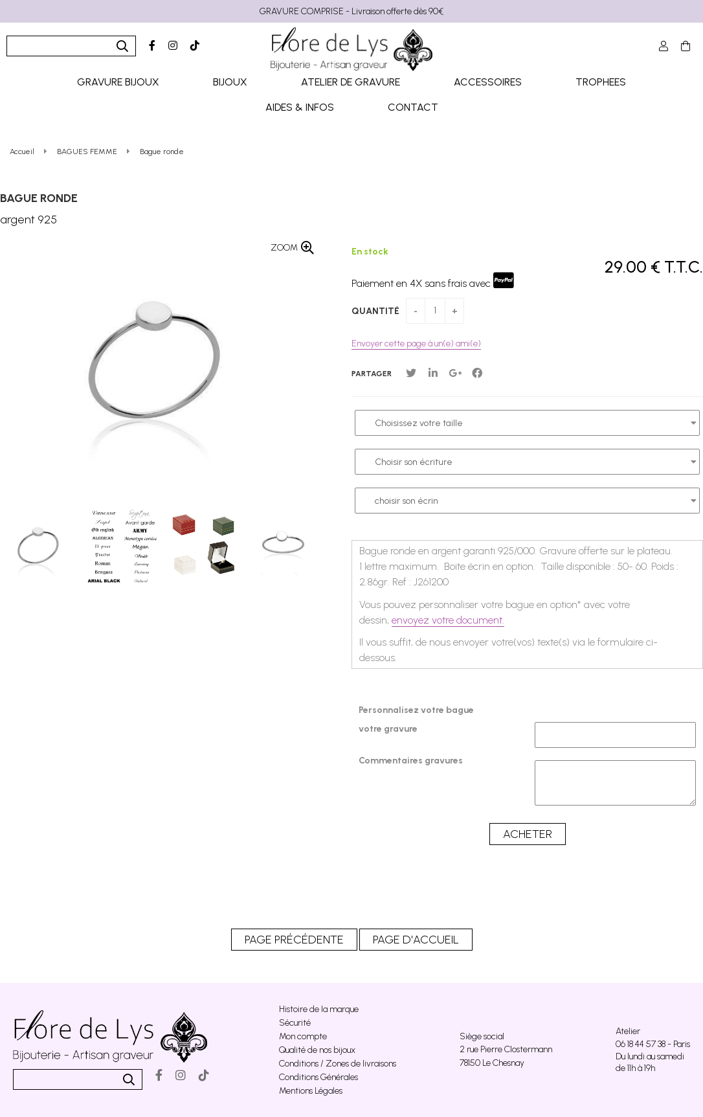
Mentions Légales (310, 1090)
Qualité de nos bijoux (317, 1049)
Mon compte (303, 1036)
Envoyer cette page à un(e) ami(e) (416, 343)
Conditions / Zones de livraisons (337, 1063)
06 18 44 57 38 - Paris (653, 1044)
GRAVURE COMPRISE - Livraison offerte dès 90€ (351, 11)
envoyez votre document (447, 620)
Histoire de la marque (319, 1009)
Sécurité (295, 1022)
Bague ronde (39, 198)
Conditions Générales (318, 1077)
